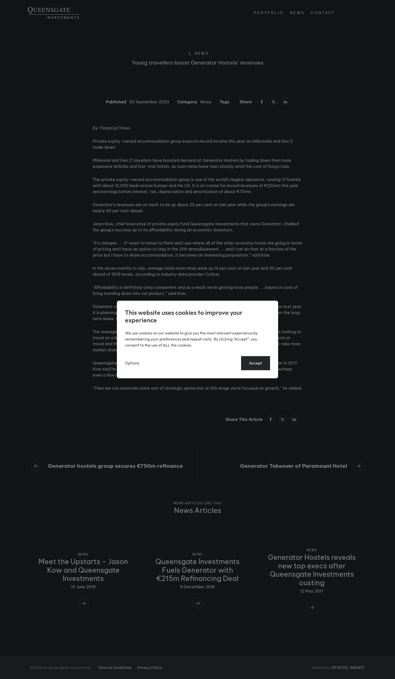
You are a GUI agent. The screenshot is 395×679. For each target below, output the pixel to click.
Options (132, 363)
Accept (255, 363)
